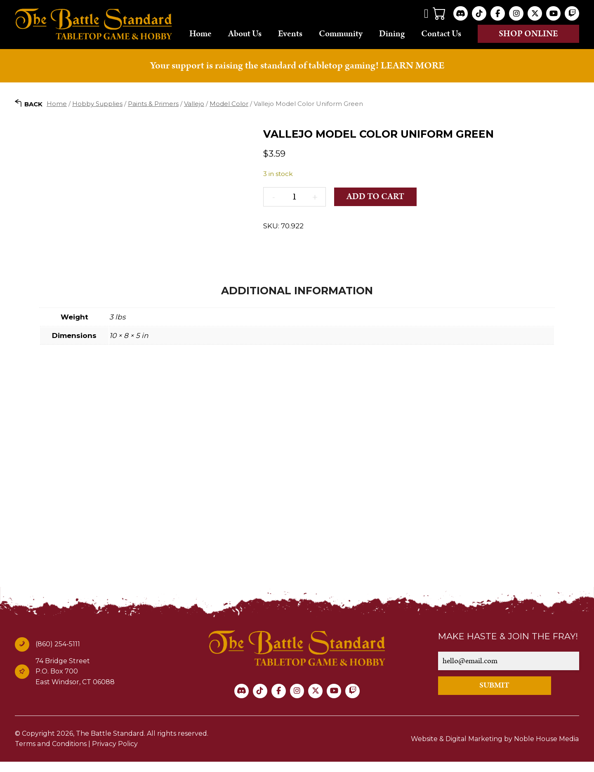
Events (290, 33)
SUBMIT (494, 695)
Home (200, 33)
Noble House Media (546, 749)
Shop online (528, 34)
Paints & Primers (153, 103)
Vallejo (194, 103)
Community (341, 33)
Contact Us (441, 33)
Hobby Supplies (97, 103)
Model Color (229, 103)
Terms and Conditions (50, 754)
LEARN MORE (412, 66)
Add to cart (375, 196)
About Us (245, 33)
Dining (392, 33)
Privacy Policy (114, 754)
